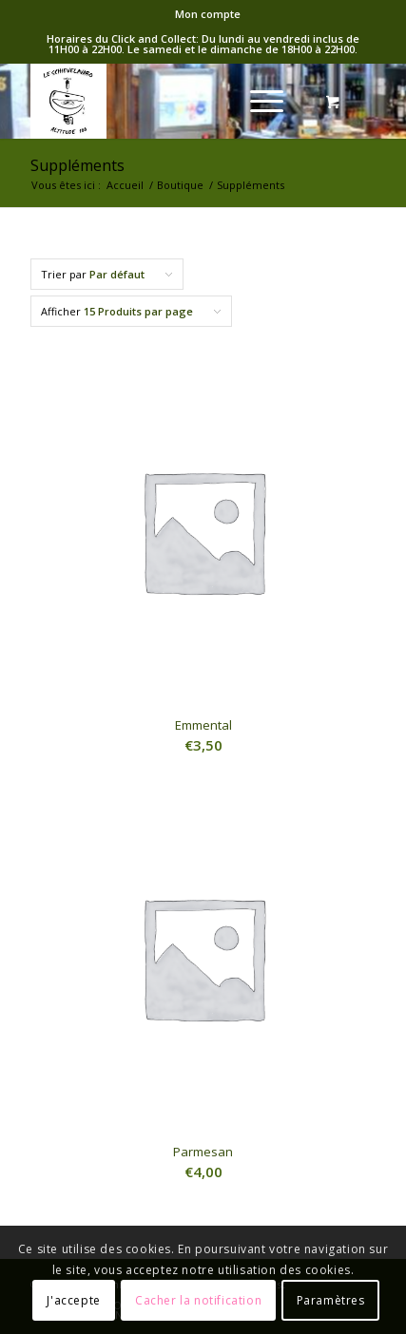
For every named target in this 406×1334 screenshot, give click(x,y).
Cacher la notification (198, 1300)
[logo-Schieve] (168, 101)
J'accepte (73, 1300)
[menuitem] (207, 14)
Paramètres (331, 1300)
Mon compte (208, 14)
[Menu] (257, 101)
